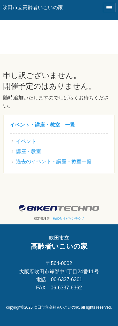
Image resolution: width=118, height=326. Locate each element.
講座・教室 (28, 151)
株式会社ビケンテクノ (68, 218)
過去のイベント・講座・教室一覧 (54, 161)
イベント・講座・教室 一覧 (42, 124)
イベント (26, 141)
